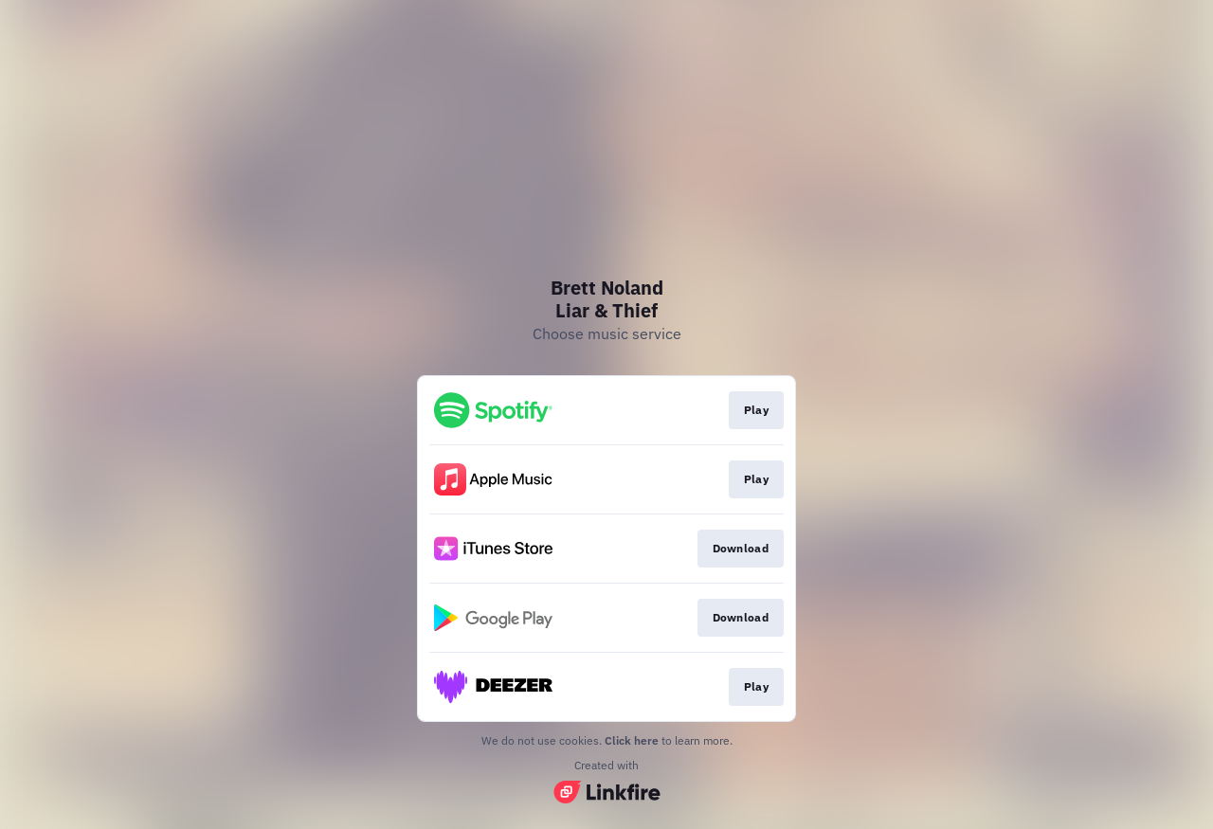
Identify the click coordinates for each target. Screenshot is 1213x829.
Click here (632, 740)
